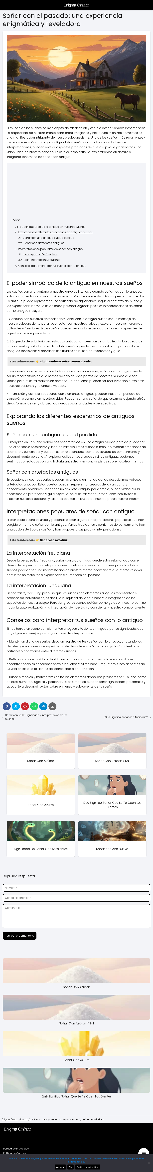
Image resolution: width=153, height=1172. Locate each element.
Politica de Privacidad (16, 1148)
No (70, 1167)
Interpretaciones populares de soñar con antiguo (50, 249)
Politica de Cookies (14, 1153)
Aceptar (60, 1167)
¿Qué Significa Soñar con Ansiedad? (126, 717)
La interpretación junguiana (42, 260)
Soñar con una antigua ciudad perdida (48, 238)
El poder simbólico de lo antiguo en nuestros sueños (51, 227)
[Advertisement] (76, 192)
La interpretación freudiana (40, 254)
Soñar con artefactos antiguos (44, 243)
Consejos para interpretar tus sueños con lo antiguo (52, 266)
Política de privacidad (87, 1167)
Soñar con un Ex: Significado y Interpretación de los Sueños (36, 717)
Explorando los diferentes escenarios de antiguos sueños (55, 232)
